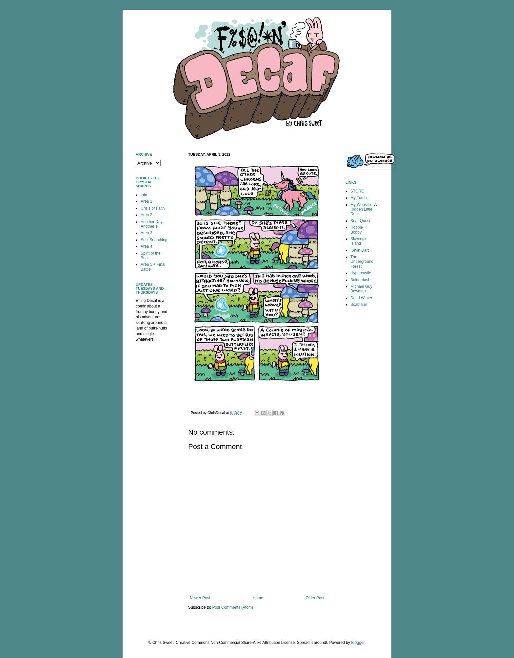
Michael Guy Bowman (361, 288)
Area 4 (146, 246)
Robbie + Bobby (358, 229)
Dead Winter (361, 298)
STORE (357, 191)
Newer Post (200, 598)
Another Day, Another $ (152, 224)
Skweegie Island (358, 241)
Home (258, 598)
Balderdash (360, 280)
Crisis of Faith (153, 208)
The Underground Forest (361, 262)
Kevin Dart (359, 250)
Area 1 (146, 201)
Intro (144, 195)
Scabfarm (358, 304)
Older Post (315, 598)
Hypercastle (360, 273)
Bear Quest (360, 220)
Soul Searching (154, 240)
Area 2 (146, 215)
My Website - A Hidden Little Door (363, 209)
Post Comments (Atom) (232, 607)
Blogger (358, 642)
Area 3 (146, 233)
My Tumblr (359, 197)
